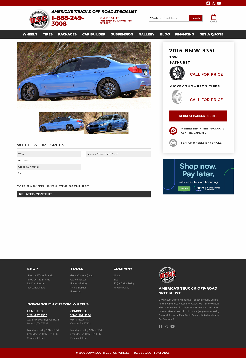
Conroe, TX (78, 311)
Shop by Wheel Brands (40, 275)
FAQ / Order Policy (123, 283)
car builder (93, 34)
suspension (122, 34)
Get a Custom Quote (81, 275)
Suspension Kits (36, 287)
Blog (165, 34)
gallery (146, 34)
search (196, 18)
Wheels (30, 34)
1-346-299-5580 (80, 315)
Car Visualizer (78, 279)
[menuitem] (31, 34)
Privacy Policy (121, 287)
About (116, 275)
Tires (48, 34)
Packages (67, 34)
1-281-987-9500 (37, 315)
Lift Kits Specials (36, 283)
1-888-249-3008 (67, 20)
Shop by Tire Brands (38, 279)
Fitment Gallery (78, 283)
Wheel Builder (78, 287)
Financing (184, 34)
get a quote (211, 34)
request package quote (198, 116)
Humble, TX (35, 311)
